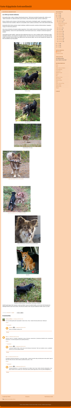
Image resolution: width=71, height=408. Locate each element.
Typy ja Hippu (58, 84)
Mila (57, 75)
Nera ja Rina (58, 78)
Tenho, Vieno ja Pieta (60, 83)
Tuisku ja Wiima (9, 318)
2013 (58, 45)
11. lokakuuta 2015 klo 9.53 (20, 327)
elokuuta (60, 29)
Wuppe (57, 87)
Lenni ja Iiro (58, 71)
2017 (58, 13)
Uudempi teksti (6, 396)
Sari (6, 356)
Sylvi (57, 81)
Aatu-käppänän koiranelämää (16, 6)
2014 (58, 43)
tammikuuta (60, 41)
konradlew (40, 404)
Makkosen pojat (59, 72)
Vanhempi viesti (49, 396)
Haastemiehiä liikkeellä (62, 23)
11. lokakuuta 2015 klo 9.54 (20, 346)
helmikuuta (60, 39)
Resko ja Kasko (59, 80)
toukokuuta (60, 34)
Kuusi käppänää (59, 69)
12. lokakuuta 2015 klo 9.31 (20, 366)
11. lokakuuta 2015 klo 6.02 (18, 318)
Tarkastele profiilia (59, 53)
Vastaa (7, 322)
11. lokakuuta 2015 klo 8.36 (13, 336)
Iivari (7, 336)
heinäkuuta (60, 31)
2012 (58, 46)
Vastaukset (9, 325)
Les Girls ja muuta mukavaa (61, 25)
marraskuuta (60, 20)
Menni (57, 74)
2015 (58, 16)
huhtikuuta (60, 36)
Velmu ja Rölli (58, 86)
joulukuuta (60, 18)
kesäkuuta (60, 33)
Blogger (49, 404)
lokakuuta (60, 21)
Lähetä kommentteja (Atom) (10, 399)
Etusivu (27, 396)
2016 (58, 15)
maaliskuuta (60, 38)
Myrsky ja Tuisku (59, 77)
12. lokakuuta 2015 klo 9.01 (13, 356)
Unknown (11, 327)
